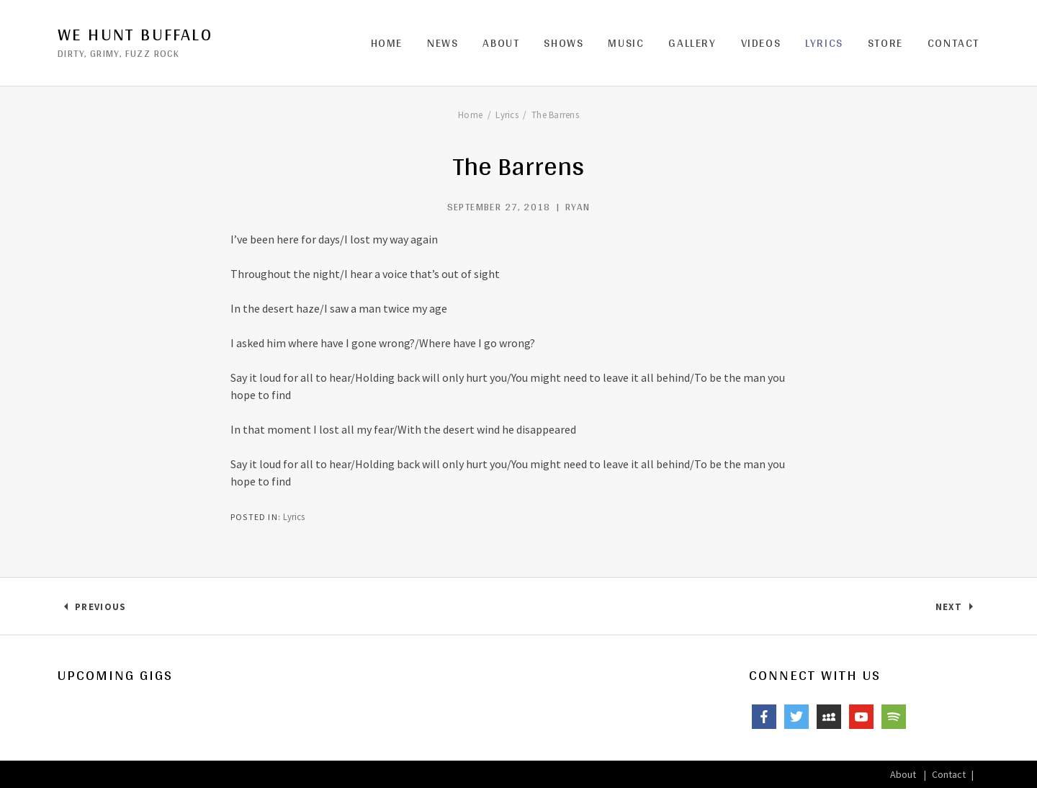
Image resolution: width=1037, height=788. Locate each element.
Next (957, 610)
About (500, 42)
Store (885, 42)
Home (387, 42)
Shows (563, 42)
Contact (953, 42)
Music (626, 42)
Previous (100, 610)
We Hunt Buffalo (135, 34)
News (442, 42)
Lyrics (824, 42)
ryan (578, 206)
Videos (761, 42)
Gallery (692, 42)
